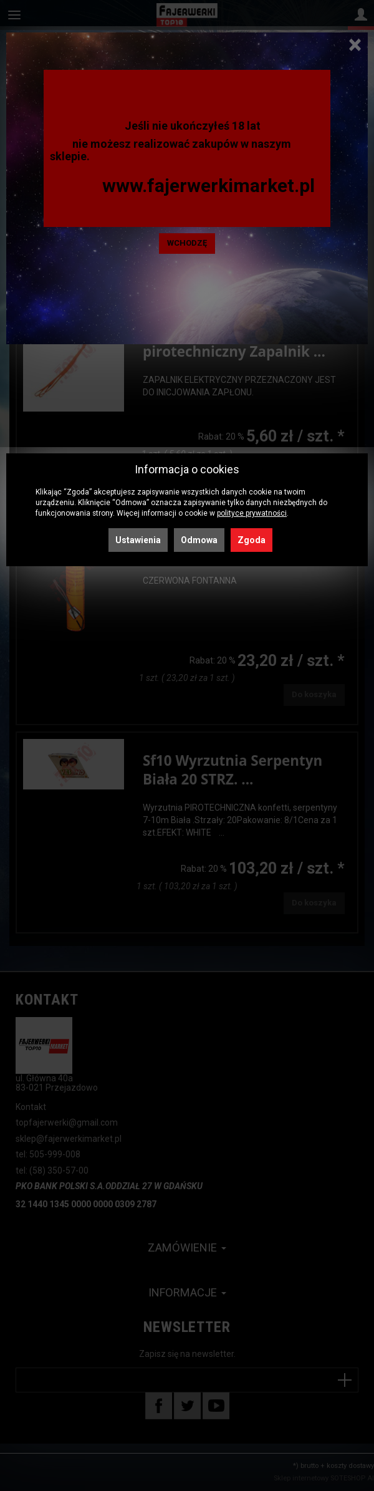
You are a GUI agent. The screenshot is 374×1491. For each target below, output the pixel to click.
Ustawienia (138, 540)
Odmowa (199, 540)
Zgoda (251, 540)
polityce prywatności (252, 513)
